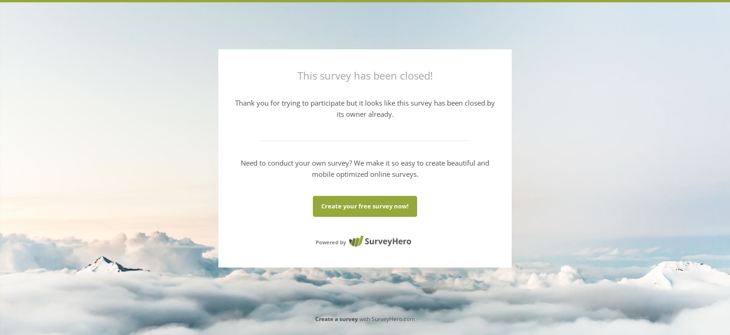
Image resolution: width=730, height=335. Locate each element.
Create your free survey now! (365, 206)
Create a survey (336, 319)
